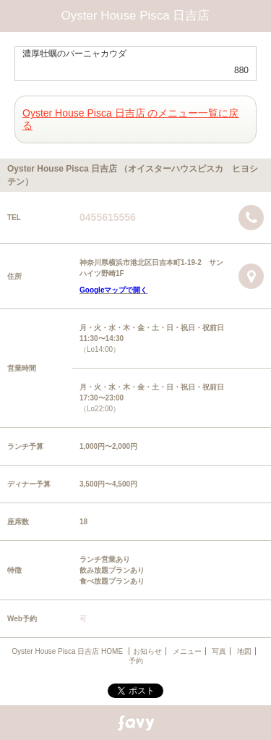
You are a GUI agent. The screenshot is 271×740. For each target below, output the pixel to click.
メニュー (187, 651)
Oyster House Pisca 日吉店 (135, 15)
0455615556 (107, 217)
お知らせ (147, 651)
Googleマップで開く (113, 290)
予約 (136, 661)
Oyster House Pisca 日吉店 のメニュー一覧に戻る (130, 119)
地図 (244, 651)
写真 (219, 651)
